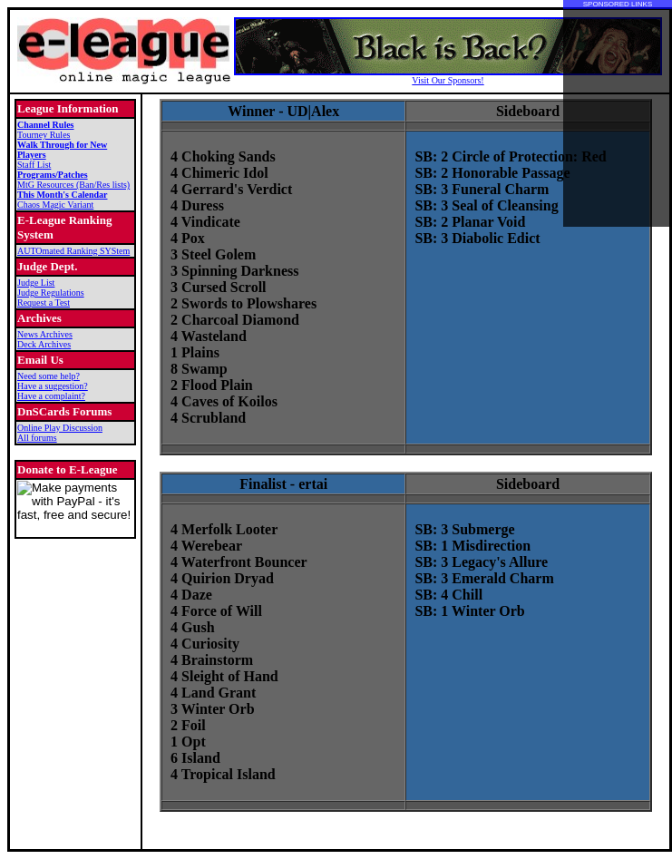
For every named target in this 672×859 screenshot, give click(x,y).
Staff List (34, 165)
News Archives (45, 334)
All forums (37, 438)
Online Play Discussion (59, 428)
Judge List (35, 283)
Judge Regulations (50, 293)
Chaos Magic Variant (55, 205)
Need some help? (48, 376)
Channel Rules (45, 125)
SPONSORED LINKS (617, 4)
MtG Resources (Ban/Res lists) (73, 185)
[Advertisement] (617, 118)
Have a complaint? (51, 396)
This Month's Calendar (62, 195)
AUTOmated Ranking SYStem (73, 251)
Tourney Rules (43, 135)
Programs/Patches (52, 175)
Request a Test (43, 302)
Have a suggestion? (52, 386)
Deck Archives (44, 344)
